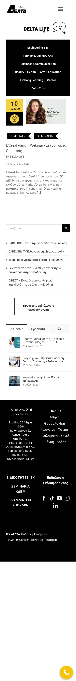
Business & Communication (38, 64)
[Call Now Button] (66, 672)
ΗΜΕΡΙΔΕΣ (18, 136)
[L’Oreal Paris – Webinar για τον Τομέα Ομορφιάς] (46, 111)
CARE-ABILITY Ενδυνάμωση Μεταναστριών (36, 251)
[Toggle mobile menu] (61, 9)
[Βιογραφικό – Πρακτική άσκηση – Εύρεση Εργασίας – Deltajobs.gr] (14, 358)
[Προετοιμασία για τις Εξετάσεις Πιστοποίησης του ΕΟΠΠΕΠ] (14, 339)
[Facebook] (44, 498)
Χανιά (64, 436)
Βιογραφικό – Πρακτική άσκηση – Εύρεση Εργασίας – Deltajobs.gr (44, 360)
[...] (39, 192)
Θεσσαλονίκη (54, 423)
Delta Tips (38, 88)
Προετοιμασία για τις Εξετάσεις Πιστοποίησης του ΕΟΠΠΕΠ (43, 340)
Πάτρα (63, 430)
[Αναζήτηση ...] (34, 228)
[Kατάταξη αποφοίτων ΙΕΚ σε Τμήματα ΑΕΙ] (14, 377)
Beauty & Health (25, 72)
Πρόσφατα (38, 329)
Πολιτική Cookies (18, 539)
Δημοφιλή (16, 329)
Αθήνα (55, 417)
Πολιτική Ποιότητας (44, 539)
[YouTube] (59, 498)
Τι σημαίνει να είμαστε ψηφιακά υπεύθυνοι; (37, 259)
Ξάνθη (49, 442)
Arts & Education (50, 72)
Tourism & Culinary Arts (38, 55)
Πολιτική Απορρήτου (34, 534)
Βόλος (61, 442)
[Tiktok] (51, 498)
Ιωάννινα (48, 430)
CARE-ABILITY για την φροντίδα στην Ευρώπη (38, 243)
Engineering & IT (38, 47)
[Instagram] (67, 498)
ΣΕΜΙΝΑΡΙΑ (45, 136)
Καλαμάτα (50, 436)
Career (51, 80)
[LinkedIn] (55, 505)
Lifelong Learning (31, 80)
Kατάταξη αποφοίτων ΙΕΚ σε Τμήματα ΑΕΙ (40, 379)
